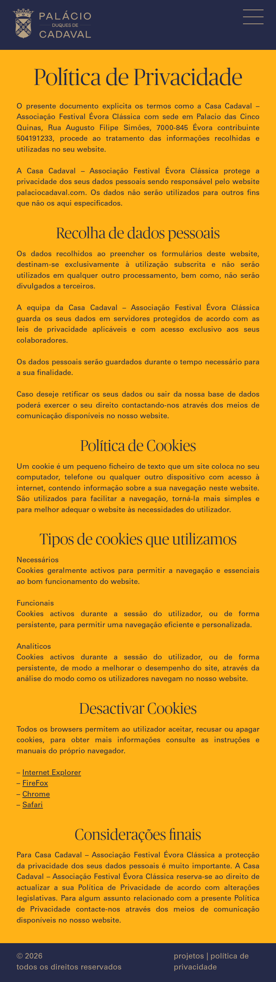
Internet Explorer (51, 773)
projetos (189, 957)
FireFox (35, 784)
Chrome (36, 795)
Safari (32, 805)
